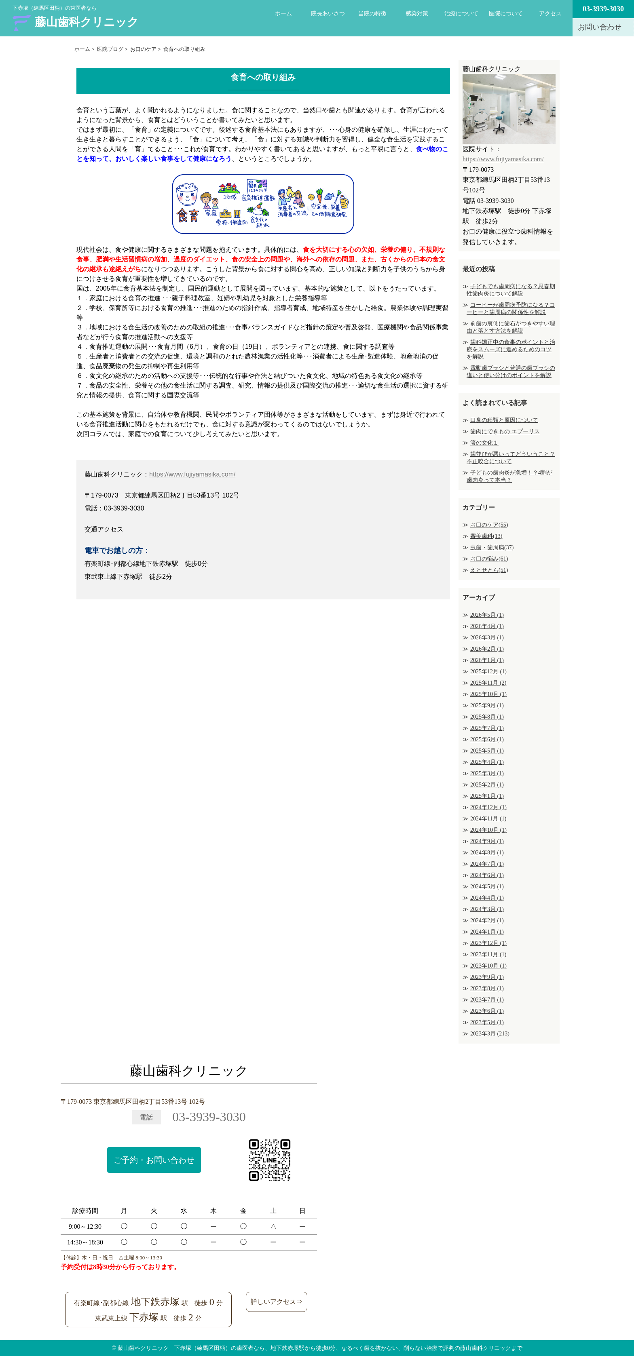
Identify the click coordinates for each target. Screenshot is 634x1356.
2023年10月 (488, 966)
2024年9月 (487, 841)
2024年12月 (488, 807)
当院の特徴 (372, 14)
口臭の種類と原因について (504, 420)
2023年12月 (488, 943)
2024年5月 (487, 887)
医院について (506, 14)
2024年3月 (487, 909)
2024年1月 (487, 932)
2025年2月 (487, 785)
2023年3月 (489, 1034)
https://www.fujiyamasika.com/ (192, 474)
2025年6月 (487, 739)
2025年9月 (487, 705)
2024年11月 (488, 819)
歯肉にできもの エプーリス (505, 431)
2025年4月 (487, 762)
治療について (461, 14)
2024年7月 (487, 864)
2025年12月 (488, 672)
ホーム (283, 14)
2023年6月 (487, 1011)
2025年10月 (488, 694)
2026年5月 (487, 615)
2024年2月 (487, 920)
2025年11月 (488, 683)
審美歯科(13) (486, 536)
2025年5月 (487, 751)
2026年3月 (487, 638)
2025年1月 (487, 796)
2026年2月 (487, 649)
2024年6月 (487, 875)
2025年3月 (487, 773)
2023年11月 (488, 954)
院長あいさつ (328, 14)
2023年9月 (487, 977)
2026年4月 (487, 626)
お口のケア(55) (489, 525)
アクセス (550, 14)
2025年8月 (487, 717)
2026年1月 (487, 660)
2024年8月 (487, 853)
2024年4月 (487, 898)
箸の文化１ (484, 443)
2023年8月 (487, 988)
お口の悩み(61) (489, 559)
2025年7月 (487, 728)
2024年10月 (488, 830)
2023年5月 (487, 1022)
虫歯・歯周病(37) (492, 547)
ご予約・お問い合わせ (154, 1160)
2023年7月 (487, 1000)
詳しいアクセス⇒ (276, 1301)
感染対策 (417, 14)
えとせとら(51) (489, 570)
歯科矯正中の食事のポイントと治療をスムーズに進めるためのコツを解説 (511, 349)
